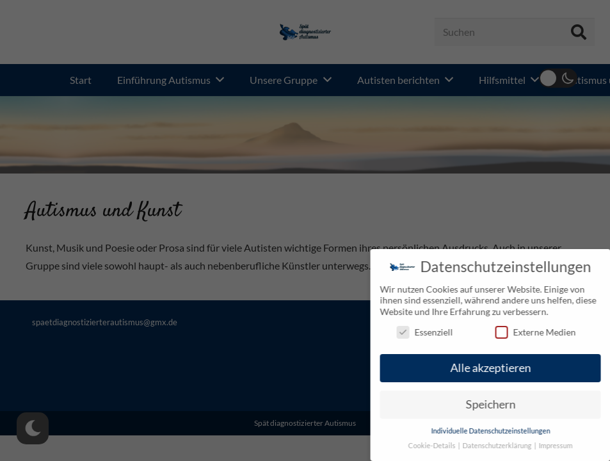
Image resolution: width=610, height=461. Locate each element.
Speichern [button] (495, 404)
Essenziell (429, 332)
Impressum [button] (560, 445)
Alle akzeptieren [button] (494, 368)
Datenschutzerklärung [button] (502, 445)
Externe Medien (539, 332)
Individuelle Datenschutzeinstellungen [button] (494, 431)
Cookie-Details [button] (437, 445)
